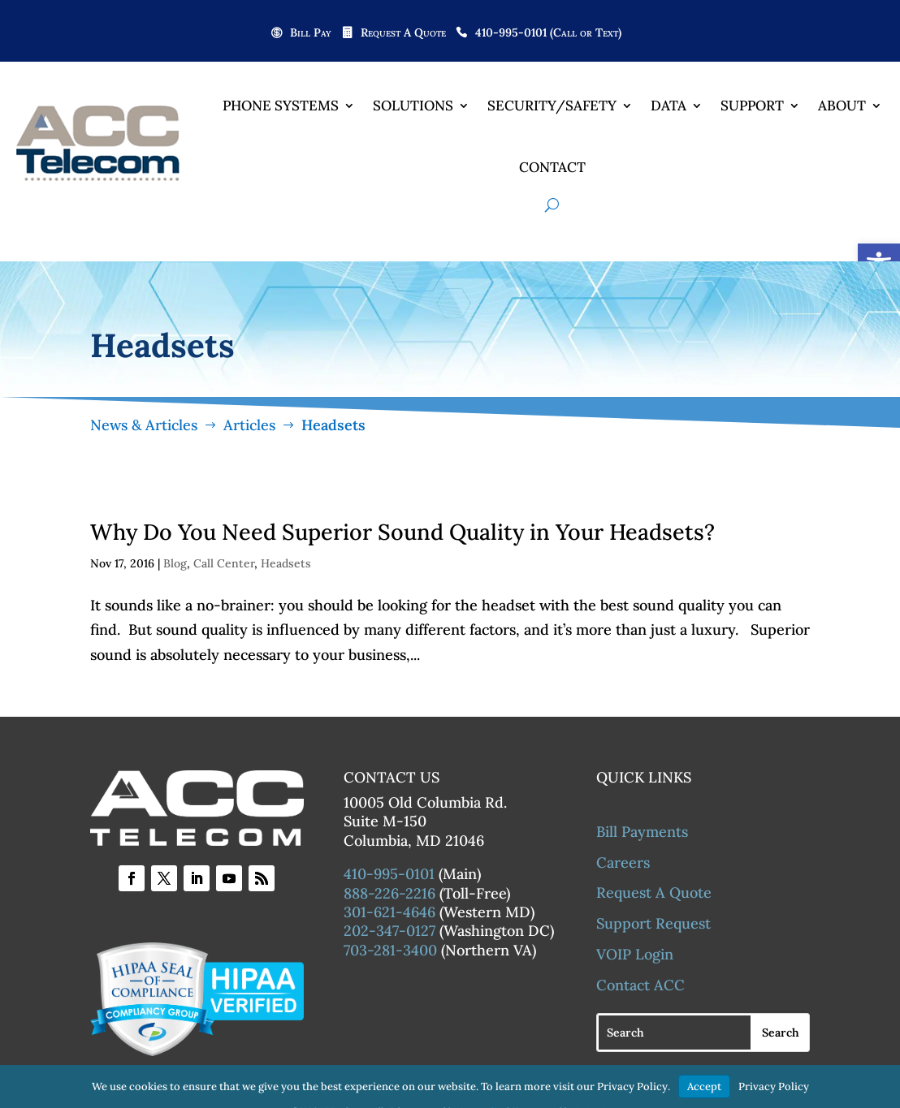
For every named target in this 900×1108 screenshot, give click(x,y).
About (842, 105)
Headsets (286, 565)
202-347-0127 (389, 933)
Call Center (223, 565)
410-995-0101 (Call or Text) (548, 33)
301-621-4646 (389, 914)
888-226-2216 (389, 895)
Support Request (653, 925)
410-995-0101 (389, 876)
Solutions (413, 105)
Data (668, 105)
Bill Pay (310, 33)
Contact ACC (640, 986)
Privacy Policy (773, 1086)
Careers (623, 864)
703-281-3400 (390, 951)
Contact (552, 167)
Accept (704, 1086)
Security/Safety (552, 105)
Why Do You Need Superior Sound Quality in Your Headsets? (402, 534)
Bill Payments (642, 833)
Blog (175, 565)
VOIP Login (634, 956)
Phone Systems (281, 105)
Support (752, 105)
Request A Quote (403, 33)
